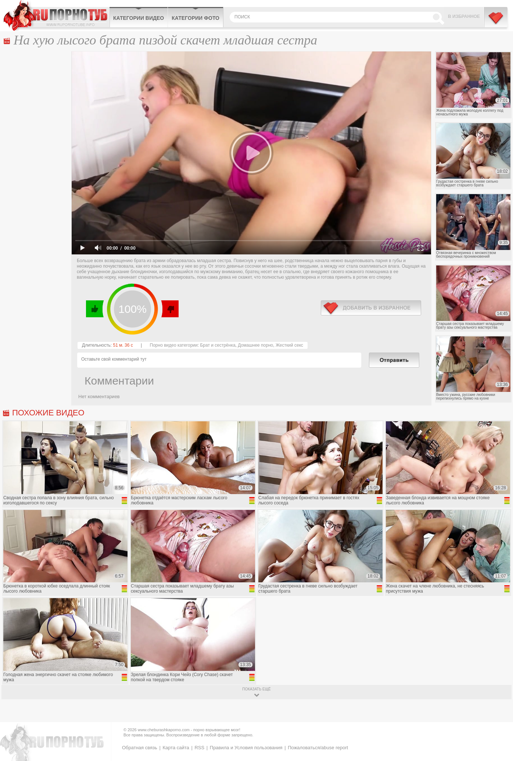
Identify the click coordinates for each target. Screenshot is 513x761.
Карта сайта (175, 747)
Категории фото (195, 18)
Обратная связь (139, 747)
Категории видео (138, 18)
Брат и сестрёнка (217, 345)
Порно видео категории (174, 345)
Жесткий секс (289, 345)
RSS (199, 747)
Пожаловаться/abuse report (318, 747)
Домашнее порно (255, 345)
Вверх (498, 714)
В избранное (464, 16)
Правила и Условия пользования (246, 747)
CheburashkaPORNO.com (56, 15)
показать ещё (256, 689)
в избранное (371, 307)
